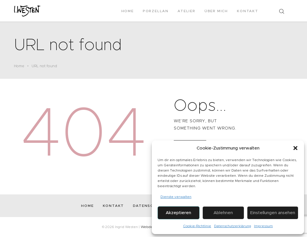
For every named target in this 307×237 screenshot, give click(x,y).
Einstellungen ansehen (272, 212)
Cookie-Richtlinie (197, 226)
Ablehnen (223, 212)
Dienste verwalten (175, 196)
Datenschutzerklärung (232, 226)
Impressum (263, 226)
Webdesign (150, 227)
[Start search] (281, 11)
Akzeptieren (178, 212)
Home (19, 66)
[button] (295, 148)
